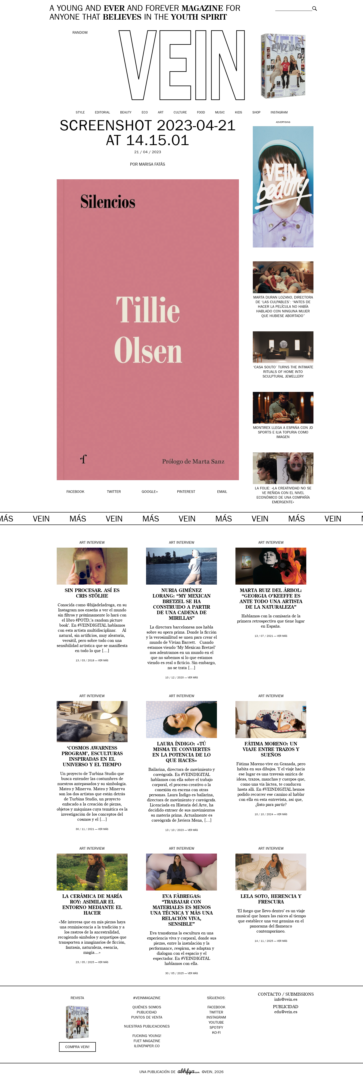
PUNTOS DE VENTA (146, 1018)
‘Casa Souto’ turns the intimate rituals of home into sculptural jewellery (283, 372)
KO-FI (216, 1033)
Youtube (216, 1023)
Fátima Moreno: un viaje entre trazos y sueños (271, 750)
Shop (256, 112)
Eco (145, 112)
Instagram (279, 112)
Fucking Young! (146, 1036)
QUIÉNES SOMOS (146, 1008)
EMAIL (222, 492)
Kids (238, 112)
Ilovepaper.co (147, 1046)
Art (160, 112)
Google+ (8, 1080)
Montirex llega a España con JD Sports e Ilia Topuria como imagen (283, 432)
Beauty (125, 112)
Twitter (216, 1013)
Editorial (102, 112)
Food (201, 112)
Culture (180, 112)
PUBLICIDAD (147, 1013)
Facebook (216, 1008)
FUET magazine (147, 1041)
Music (220, 112)
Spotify (216, 1028)
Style (80, 112)
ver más (103, 660)
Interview (96, 543)
